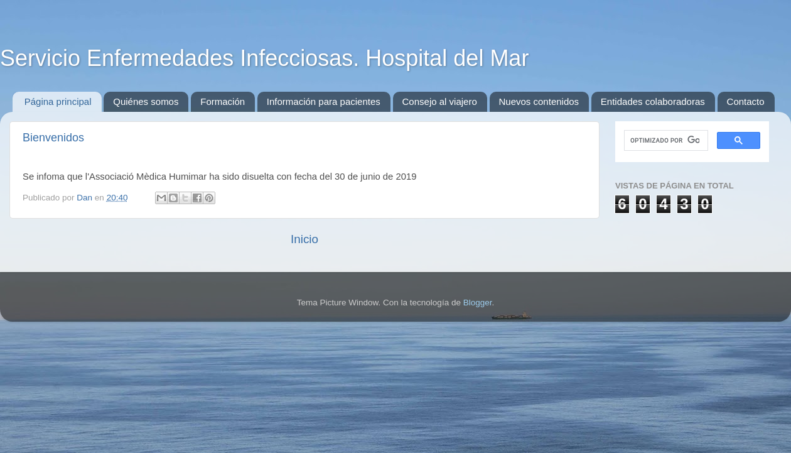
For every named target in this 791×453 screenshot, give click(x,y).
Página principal (58, 101)
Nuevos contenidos (539, 101)
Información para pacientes (323, 101)
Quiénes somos (145, 101)
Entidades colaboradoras (653, 101)
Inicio (304, 239)
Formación (222, 101)
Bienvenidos (53, 137)
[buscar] (664, 140)
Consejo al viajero (439, 101)
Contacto (746, 101)
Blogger (477, 302)
